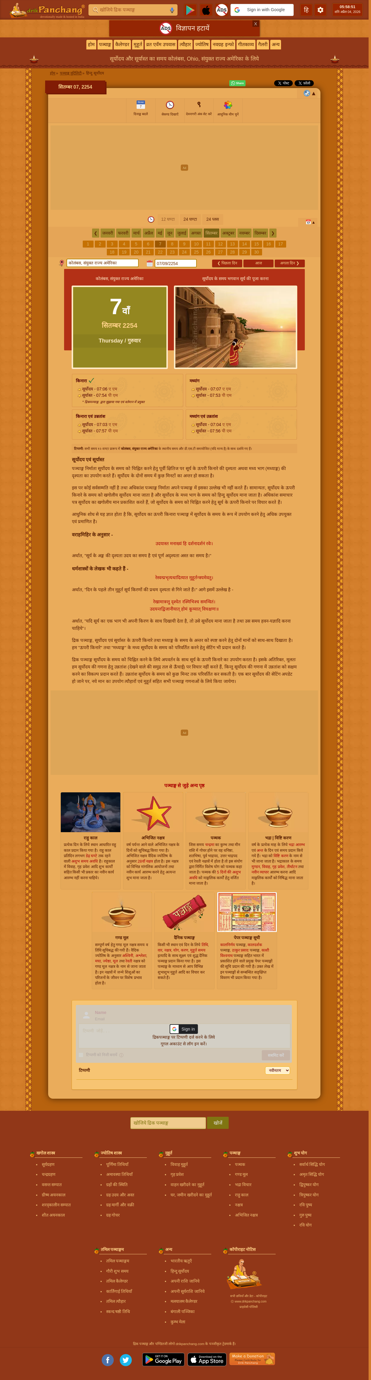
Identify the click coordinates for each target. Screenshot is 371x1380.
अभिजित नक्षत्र (246, 1215)
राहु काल (242, 1194)
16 (268, 244)
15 (256, 244)
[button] (262, 10)
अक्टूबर (228, 233)
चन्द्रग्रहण (48, 1174)
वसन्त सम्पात (52, 1184)
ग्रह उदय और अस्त (120, 1194)
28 (232, 252)
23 (172, 252)
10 (196, 244)
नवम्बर (244, 233)
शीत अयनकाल (53, 1215)
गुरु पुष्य (305, 1215)
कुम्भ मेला (178, 1321)
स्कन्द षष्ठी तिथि (118, 1311)
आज (258, 263)
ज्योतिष (202, 44)
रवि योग (305, 1225)
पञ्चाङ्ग (105, 44)
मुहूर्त (138, 44)
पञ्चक (240, 1164)
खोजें (218, 1123)
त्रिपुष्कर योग (309, 1194)
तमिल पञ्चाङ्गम (117, 1260)
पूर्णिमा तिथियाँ (117, 1164)
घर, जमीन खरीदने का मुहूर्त (191, 1194)
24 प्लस (212, 219)
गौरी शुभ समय (117, 1271)
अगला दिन (289, 263)
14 (244, 244)
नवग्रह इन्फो (223, 44)
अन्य (276, 44)
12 (220, 244)
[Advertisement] (184, 167)
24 (184, 252)
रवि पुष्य (305, 1204)
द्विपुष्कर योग (309, 1184)
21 (148, 252)
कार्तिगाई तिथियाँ (119, 1291)
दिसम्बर (260, 233)
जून (169, 233)
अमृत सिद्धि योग (311, 1174)
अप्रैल (148, 233)
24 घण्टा (190, 219)
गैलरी (262, 44)
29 (244, 252)
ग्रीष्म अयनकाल (54, 1194)
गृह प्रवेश (177, 1174)
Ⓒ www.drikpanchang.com (248, 1301)
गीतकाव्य (246, 44)
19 (124, 252)
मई (160, 233)
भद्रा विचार (243, 1184)
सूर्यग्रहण (48, 1164)
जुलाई (181, 233)
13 (232, 244)
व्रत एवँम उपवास (160, 44)
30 (256, 252)
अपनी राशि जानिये (185, 1281)
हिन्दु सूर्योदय (180, 1271)
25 (196, 252)
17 (280, 244)
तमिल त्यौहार (116, 1301)
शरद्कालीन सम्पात (56, 1204)
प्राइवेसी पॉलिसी (249, 1307)
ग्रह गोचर (113, 1215)
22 (160, 252)
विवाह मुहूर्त (179, 1164)
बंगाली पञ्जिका (183, 1311)
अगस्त (196, 233)
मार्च (136, 233)
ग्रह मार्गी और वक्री (120, 1204)
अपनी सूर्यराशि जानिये (188, 1291)
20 (136, 252)
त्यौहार (185, 44)
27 (220, 252)
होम (91, 44)
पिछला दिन (227, 263)
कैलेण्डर (122, 44)
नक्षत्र (239, 1204)
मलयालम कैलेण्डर (184, 1301)
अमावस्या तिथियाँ (119, 1174)
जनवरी (107, 233)
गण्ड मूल (241, 1174)
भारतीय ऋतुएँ (181, 1260)
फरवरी (123, 233)
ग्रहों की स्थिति (117, 1184)
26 (208, 252)
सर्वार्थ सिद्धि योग (312, 1164)
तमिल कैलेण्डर (117, 1281)
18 (112, 252)
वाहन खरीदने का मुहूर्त (188, 1184)
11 (208, 244)
